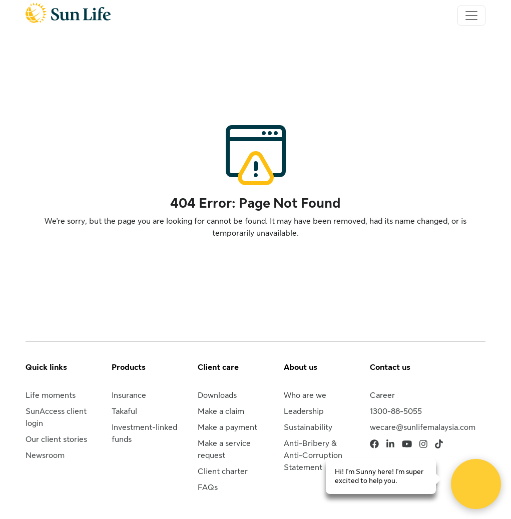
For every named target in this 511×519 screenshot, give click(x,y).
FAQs (208, 487)
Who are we (305, 395)
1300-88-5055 (396, 411)
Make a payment (227, 427)
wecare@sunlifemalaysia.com (422, 427)
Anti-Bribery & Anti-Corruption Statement (313, 455)
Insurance (129, 395)
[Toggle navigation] (471, 16)
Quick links (46, 367)
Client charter (223, 471)
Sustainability (308, 427)
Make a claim (221, 411)
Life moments (51, 395)
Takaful (124, 411)
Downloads (217, 395)
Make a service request (224, 449)
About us (300, 367)
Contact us (390, 367)
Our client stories (56, 439)
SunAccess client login (56, 417)
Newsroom (45, 455)
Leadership (304, 411)
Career (382, 395)
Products (129, 367)
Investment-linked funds (144, 433)
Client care (218, 367)
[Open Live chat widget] (476, 484)
